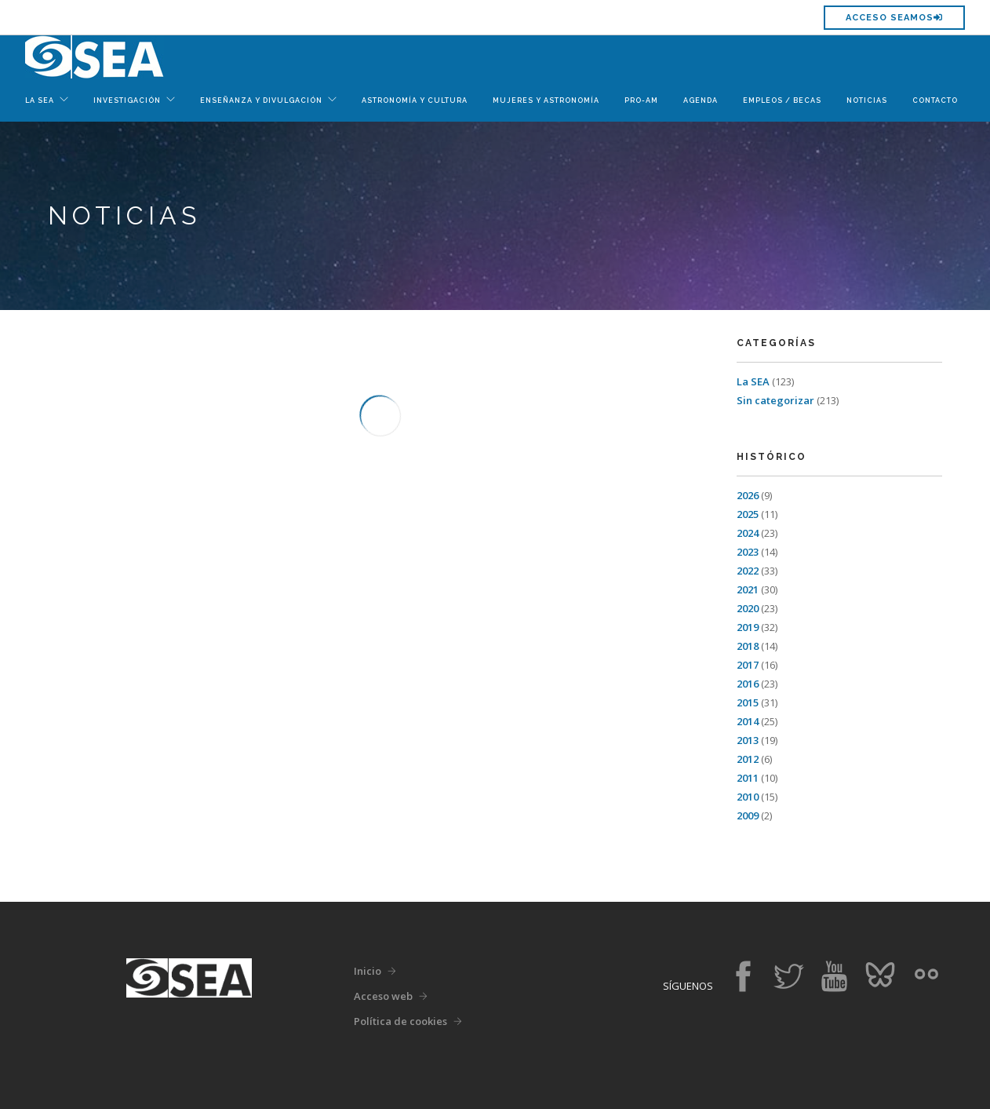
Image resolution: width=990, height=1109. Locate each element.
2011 (748, 778)
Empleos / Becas (782, 100)
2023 (748, 552)
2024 (748, 533)
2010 (748, 797)
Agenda (700, 100)
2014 (748, 721)
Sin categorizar (775, 400)
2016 (748, 684)
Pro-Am (641, 100)
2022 (748, 571)
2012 (748, 759)
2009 (748, 815)
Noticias (866, 100)
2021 (748, 589)
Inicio (367, 971)
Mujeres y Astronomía (546, 100)
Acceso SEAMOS (894, 18)
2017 (748, 665)
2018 (748, 646)
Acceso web (383, 996)
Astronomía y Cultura (415, 100)
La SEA (753, 381)
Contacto (935, 100)
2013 (748, 740)
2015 (748, 702)
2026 (748, 495)
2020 (748, 608)
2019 (748, 627)
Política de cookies (400, 1021)
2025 (748, 514)
